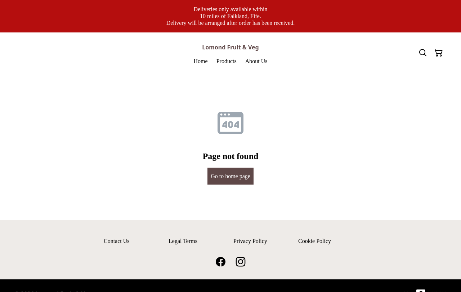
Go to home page (230, 176)
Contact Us (117, 241)
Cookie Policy (314, 241)
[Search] (423, 53)
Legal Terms (183, 241)
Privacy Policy (250, 241)
